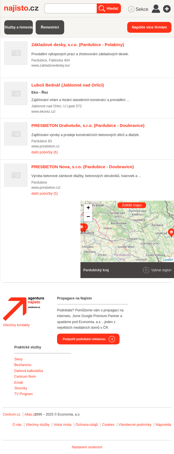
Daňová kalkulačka (28, 371)
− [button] (88, 217)
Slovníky (20, 388)
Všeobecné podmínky (135, 425)
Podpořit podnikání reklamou (84, 339)
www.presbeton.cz (45, 146)
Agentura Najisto (23, 309)
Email (18, 383)
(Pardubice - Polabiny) (77, 44)
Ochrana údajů (87, 425)
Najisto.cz (24, 8)
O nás (17, 425)
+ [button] (88, 208)
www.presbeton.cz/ (45, 188)
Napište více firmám (149, 27)
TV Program (23, 394)
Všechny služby (38, 425)
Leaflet (168, 259)
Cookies (108, 425)
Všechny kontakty (16, 325)
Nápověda (163, 425)
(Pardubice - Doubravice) (88, 125)
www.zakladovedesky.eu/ (50, 65)
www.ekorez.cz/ (43, 112)
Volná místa (63, 425)
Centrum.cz (11, 414)
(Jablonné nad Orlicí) (67, 85)
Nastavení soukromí (87, 447)
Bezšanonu (22, 365)
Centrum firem (25, 377)
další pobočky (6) (44, 152)
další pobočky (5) (44, 194)
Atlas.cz (31, 414)
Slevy (18, 359)
